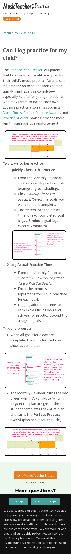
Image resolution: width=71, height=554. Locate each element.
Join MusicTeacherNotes (35, 475)
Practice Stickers (15, 118)
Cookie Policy (31, 533)
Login (42, 13)
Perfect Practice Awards (42, 112)
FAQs (30, 13)
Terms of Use (45, 538)
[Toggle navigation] (62, 7)
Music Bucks (12, 112)
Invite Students (12, 13)
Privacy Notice (19, 538)
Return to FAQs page (19, 33)
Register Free (11, 18)
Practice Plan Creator (26, 70)
